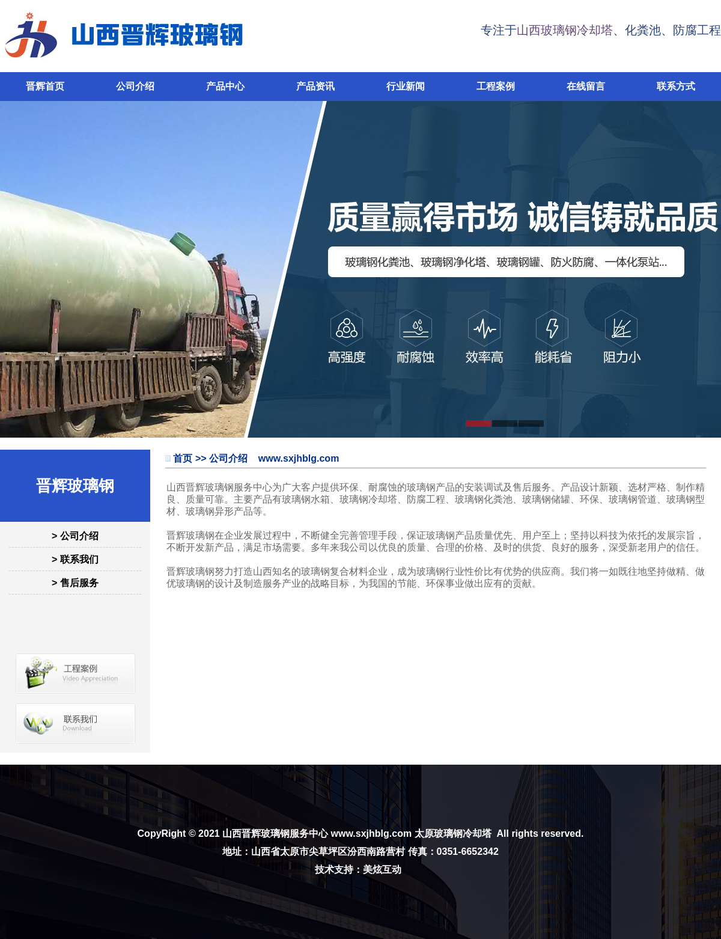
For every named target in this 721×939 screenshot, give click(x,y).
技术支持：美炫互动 (358, 869)
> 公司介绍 (75, 536)
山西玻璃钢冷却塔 (565, 30)
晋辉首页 (45, 86)
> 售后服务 (75, 583)
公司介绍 (135, 86)
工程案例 (495, 86)
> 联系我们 (75, 559)
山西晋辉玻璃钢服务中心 (275, 833)
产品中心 (225, 86)
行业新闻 (405, 86)
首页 (182, 458)
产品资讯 (315, 86)
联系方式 (676, 86)
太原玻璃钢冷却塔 (453, 833)
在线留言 (586, 86)
